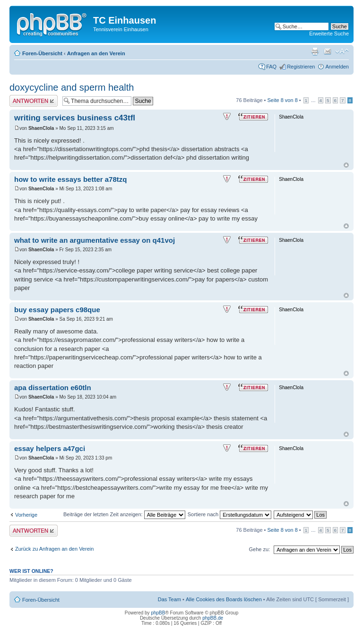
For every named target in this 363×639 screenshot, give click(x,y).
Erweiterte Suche (329, 33)
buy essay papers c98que (57, 310)
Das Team (169, 599)
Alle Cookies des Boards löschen (224, 599)
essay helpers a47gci (49, 448)
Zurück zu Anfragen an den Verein (54, 549)
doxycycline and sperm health (71, 87)
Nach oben (346, 165)
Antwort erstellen (33, 101)
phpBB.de (212, 618)
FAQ (271, 66)
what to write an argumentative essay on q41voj (94, 240)
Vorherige (26, 515)
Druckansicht (315, 51)
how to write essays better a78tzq (70, 179)
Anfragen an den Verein (96, 53)
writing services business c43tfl (74, 117)
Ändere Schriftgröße (342, 51)
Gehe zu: (259, 549)
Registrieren (301, 66)
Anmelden (337, 66)
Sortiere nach (229, 514)
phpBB (158, 612)
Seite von (283, 100)
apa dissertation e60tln (52, 387)
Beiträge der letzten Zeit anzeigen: (124, 514)
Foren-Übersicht (42, 53)
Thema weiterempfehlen (327, 51)
